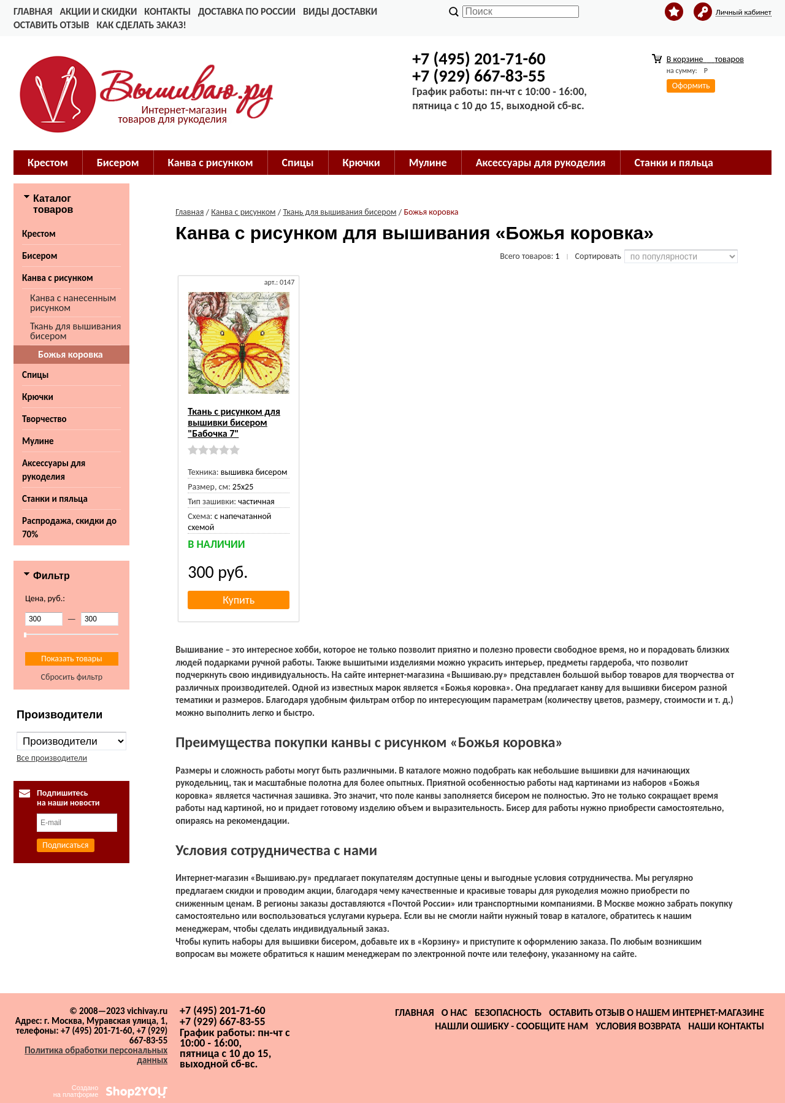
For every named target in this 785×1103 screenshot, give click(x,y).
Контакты (167, 11)
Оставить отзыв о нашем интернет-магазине (656, 1012)
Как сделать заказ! (141, 25)
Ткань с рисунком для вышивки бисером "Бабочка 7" (234, 422)
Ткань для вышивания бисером (75, 331)
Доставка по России (247, 11)
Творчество (44, 419)
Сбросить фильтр (71, 677)
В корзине (705, 59)
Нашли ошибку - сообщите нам (511, 1026)
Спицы (298, 162)
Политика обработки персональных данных (96, 1055)
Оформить (691, 85)
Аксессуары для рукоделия (541, 162)
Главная (32, 11)
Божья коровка (70, 354)
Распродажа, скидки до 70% (69, 527)
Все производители (52, 758)
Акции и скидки (98, 11)
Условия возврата (638, 1026)
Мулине (428, 162)
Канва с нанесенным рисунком (73, 302)
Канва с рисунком (210, 162)
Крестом (48, 162)
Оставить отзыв (51, 25)
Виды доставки (340, 11)
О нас (454, 1012)
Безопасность (508, 1012)
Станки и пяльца (674, 162)
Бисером (118, 162)
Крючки (361, 162)
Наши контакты (726, 1026)
